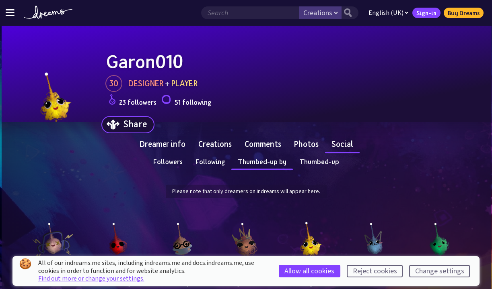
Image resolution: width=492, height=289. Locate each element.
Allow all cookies (309, 271)
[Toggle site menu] (10, 12)
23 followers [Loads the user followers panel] (132, 101)
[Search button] (350, 12)
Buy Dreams (464, 13)
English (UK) (388, 12)
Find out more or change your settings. (91, 278)
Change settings (439, 271)
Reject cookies (375, 271)
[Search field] (250, 12)
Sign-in (426, 13)
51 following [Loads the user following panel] (186, 101)
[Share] (127, 124)
